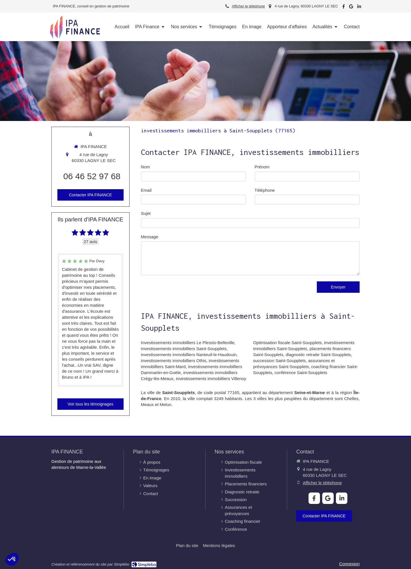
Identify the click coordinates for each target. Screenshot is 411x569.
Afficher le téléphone (248, 6)
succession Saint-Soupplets (279, 360)
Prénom (262, 166)
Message (149, 236)
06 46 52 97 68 (91, 176)
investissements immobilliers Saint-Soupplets (184, 348)
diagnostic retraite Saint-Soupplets (318, 354)
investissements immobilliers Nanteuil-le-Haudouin (189, 354)
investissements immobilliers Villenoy (211, 378)
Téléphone (265, 190)
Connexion (349, 563)
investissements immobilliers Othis (173, 360)
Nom (145, 166)
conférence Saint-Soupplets (301, 372)
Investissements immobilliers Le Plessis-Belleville (188, 342)
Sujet (146, 213)
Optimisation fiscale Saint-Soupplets (287, 342)
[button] (12, 559)
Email (146, 190)
